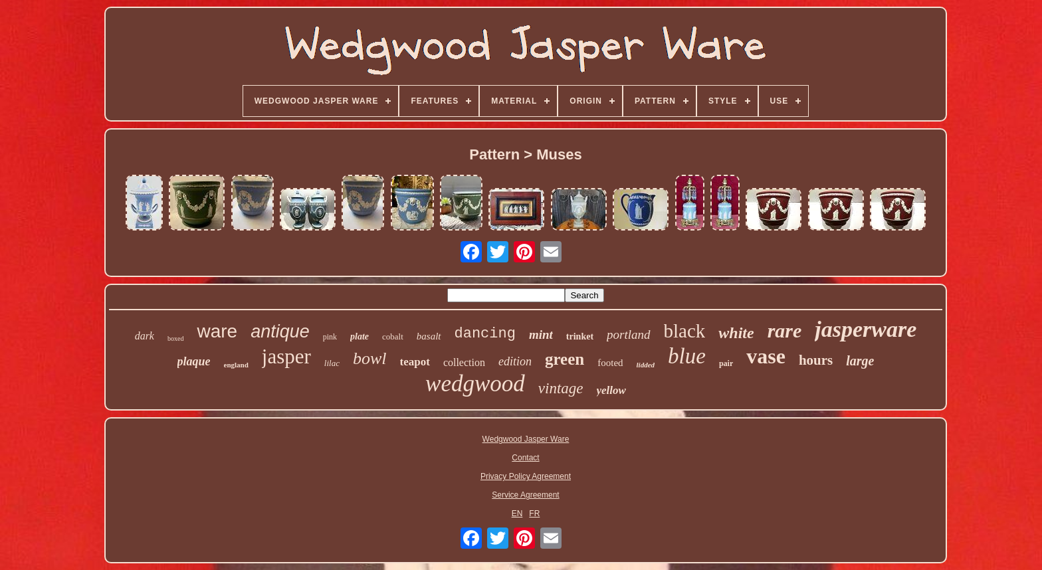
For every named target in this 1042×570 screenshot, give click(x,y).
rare (785, 330)
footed (610, 362)
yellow (611, 390)
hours (816, 360)
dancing (485, 334)
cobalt (392, 336)
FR (534, 513)
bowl (370, 358)
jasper (286, 356)
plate (359, 336)
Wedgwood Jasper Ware (526, 439)
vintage (560, 388)
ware (217, 331)
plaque (194, 361)
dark (144, 335)
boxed (175, 338)
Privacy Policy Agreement (525, 476)
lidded (646, 365)
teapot (415, 361)
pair (726, 363)
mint (541, 334)
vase (765, 356)
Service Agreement (525, 495)
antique (280, 331)
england (236, 365)
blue (687, 356)
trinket (579, 336)
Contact (525, 457)
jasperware (865, 329)
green (564, 359)
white (736, 332)
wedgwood (475, 384)
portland (628, 334)
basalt (429, 336)
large (860, 360)
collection (464, 362)
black (685, 330)
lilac (332, 363)
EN (517, 513)
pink (330, 336)
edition (515, 361)
